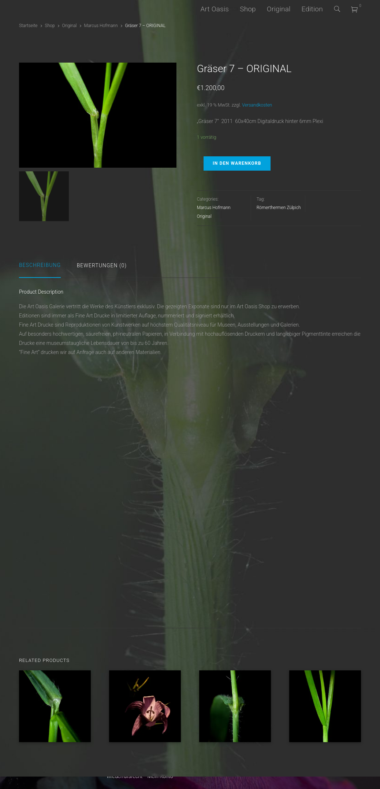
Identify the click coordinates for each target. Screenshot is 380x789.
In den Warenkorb (237, 163)
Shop (248, 9)
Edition (312, 9)
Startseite (28, 25)
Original (279, 9)
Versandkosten (257, 105)
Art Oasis (214, 9)
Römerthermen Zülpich (279, 207)
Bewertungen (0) (102, 265)
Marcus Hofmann (101, 25)
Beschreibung (40, 265)
